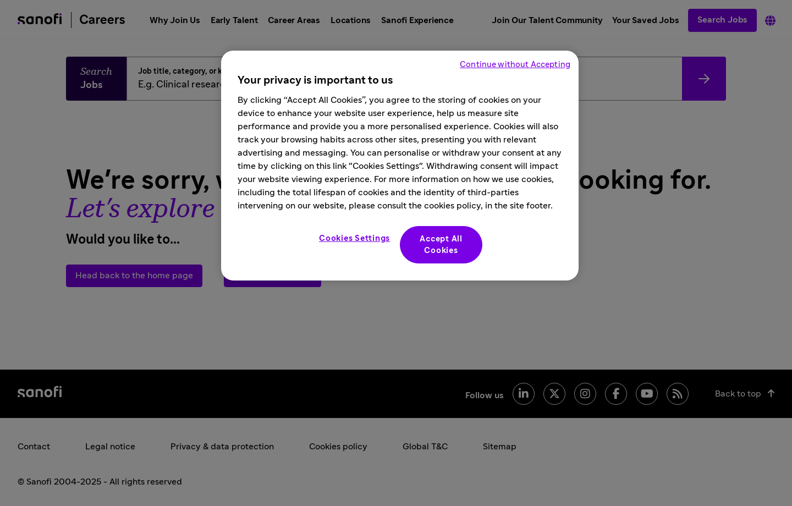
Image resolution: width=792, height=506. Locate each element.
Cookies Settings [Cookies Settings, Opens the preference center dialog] (354, 238)
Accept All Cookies (441, 245)
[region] (400, 165)
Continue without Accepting (515, 65)
